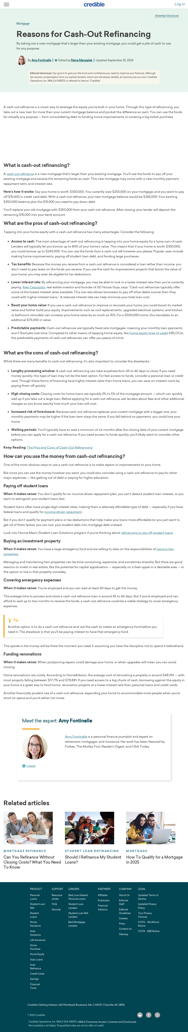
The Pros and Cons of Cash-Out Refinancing (59, 447)
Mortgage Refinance (24, 851)
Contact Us (125, 928)
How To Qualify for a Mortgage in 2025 (154, 860)
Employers (104, 900)
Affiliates (103, 895)
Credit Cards (37, 973)
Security (56, 909)
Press (122, 923)
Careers (123, 918)
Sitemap (123, 934)
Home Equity (37, 954)
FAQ (54, 904)
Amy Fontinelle (41, 60)
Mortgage (136, 851)
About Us (124, 895)
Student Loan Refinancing (92, 851)
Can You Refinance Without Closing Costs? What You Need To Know (32, 862)
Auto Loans (36, 959)
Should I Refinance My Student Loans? (93, 860)
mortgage (22, 23)
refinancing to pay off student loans (147, 533)
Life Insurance (37, 940)
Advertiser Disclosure (167, 15)
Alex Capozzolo (33, 287)
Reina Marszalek (81, 60)
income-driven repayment (63, 512)
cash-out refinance (20, 174)
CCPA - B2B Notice (149, 931)
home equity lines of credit (148, 333)
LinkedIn (31, 766)
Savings (34, 979)
